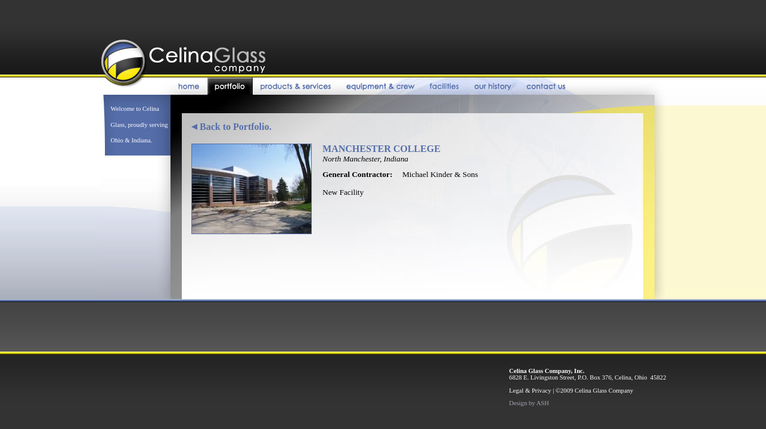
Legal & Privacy (530, 390)
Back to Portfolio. (231, 127)
